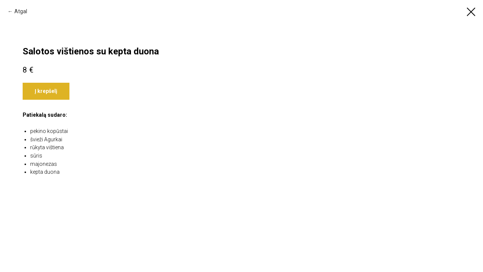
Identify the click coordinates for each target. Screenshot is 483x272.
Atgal (20, 11)
